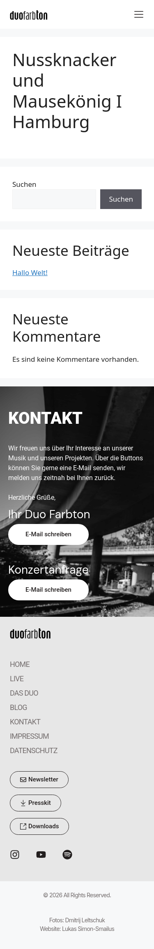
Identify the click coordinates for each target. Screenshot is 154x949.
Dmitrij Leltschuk (85, 920)
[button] (138, 14)
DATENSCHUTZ (33, 750)
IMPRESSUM (29, 736)
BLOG (18, 707)
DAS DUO (24, 693)
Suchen (24, 184)
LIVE (16, 678)
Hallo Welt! (30, 272)
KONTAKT (25, 721)
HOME (20, 664)
